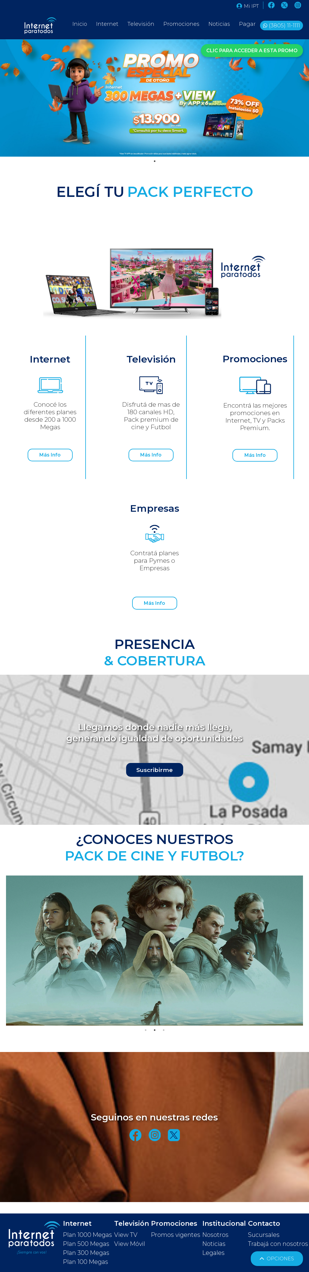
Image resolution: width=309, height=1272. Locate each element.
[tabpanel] (154, 98)
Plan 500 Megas (86, 1243)
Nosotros (215, 1234)
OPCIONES (277, 1258)
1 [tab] (155, 161)
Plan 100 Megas (85, 1261)
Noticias (219, 24)
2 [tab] (155, 1030)
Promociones (181, 24)
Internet (107, 24)
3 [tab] (164, 1030)
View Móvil (129, 1243)
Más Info (50, 455)
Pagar (247, 24)
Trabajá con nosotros (278, 1243)
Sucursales (264, 1234)
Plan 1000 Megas (87, 1234)
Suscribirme (154, 769)
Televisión (140, 24)
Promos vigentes (175, 1234)
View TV (126, 1234)
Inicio (79, 24)
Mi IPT (247, 6)
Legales (213, 1252)
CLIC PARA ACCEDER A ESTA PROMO (252, 50)
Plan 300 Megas (86, 1252)
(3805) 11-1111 (284, 25)
